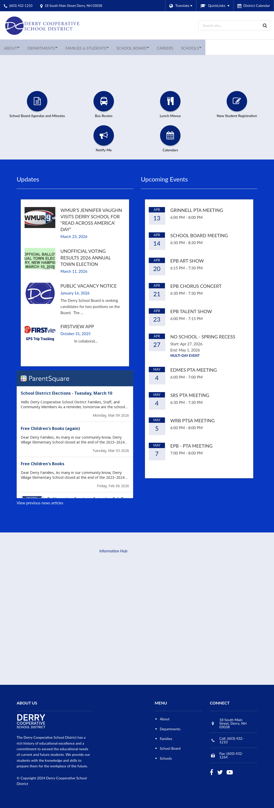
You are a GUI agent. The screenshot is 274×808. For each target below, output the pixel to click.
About (165, 719)
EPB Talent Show (191, 311)
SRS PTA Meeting (189, 395)
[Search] (265, 25)
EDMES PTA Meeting (193, 370)
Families (166, 738)
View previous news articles (40, 502)
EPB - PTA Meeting (191, 446)
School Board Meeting (199, 235)
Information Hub (113, 551)
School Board (170, 748)
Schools (166, 758)
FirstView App (77, 326)
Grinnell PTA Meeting (196, 210)
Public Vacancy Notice (88, 286)
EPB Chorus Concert (196, 286)
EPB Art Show (187, 261)
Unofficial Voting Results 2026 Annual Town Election (85, 257)
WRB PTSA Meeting (192, 420)
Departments (170, 729)
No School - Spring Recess (202, 336)
